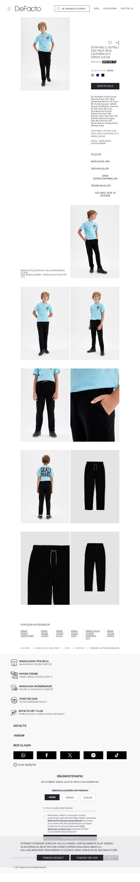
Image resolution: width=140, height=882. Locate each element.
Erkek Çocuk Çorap (110, 633)
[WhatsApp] (23, 755)
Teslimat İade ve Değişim (105, 194)
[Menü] (9, 9)
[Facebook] (47, 755)
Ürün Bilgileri (100, 168)
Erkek (70, 797)
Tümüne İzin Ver (87, 857)
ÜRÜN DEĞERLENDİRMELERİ (105, 177)
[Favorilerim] (110, 8)
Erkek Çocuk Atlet (59, 633)
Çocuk (88, 797)
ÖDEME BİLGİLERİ (101, 185)
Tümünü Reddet (53, 857)
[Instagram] (93, 755)
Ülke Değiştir (27, 764)
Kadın (52, 797)
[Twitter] (70, 755)
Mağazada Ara (100, 161)
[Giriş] (96, 8)
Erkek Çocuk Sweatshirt (27, 633)
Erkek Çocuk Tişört (45, 633)
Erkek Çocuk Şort (74, 633)
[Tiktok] (117, 755)
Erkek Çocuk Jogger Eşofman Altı (93, 634)
